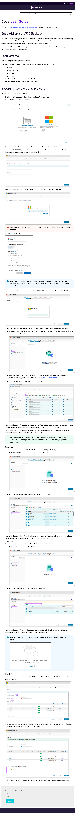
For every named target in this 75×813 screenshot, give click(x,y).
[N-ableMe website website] (68, 4)
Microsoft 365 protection (30, 27)
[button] (66, 13)
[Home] (14, 21)
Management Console (14, 27)
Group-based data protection (48, 378)
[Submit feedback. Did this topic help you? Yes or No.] (30, 796)
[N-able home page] (37, 8)
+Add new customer (60, 147)
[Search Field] (46, 13)
